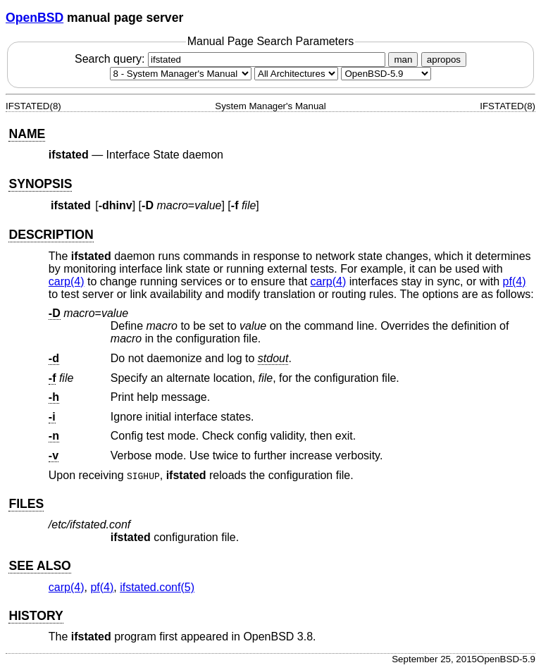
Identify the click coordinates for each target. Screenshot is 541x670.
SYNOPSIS (40, 184)
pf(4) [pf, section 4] (514, 281)
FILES (26, 504)
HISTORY (35, 616)
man (403, 59)
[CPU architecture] (296, 73)
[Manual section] (180, 73)
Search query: (232, 59)
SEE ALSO (39, 566)
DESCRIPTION (50, 235)
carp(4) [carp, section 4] (67, 281)
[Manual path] (386, 73)
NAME (26, 134)
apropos (444, 59)
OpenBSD (34, 18)
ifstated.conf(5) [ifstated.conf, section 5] (157, 587)
